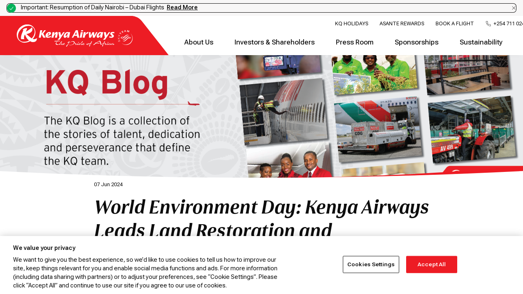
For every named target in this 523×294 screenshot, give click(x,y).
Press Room (354, 42)
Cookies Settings (371, 264)
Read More (182, 7)
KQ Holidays (351, 24)
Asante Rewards (402, 24)
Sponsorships (416, 42)
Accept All (432, 264)
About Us (198, 42)
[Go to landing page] (75, 45)
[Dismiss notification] (514, 8)
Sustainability (481, 42)
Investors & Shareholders (275, 42)
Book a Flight (455, 24)
